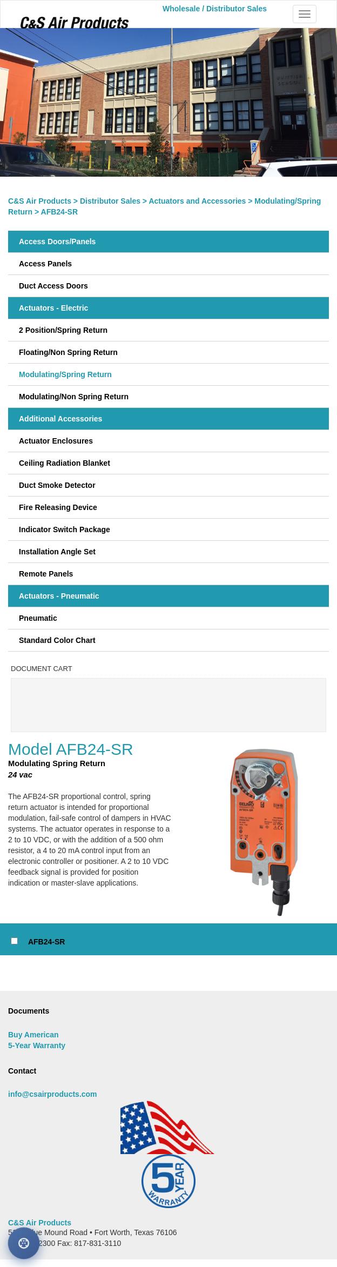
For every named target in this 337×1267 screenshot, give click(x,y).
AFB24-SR (46, 941)
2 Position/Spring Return (63, 330)
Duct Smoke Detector (57, 485)
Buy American (33, 1034)
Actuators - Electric (53, 308)
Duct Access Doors (53, 285)
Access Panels (45, 263)
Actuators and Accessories (197, 201)
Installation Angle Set (57, 551)
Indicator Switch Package (64, 529)
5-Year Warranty (36, 1045)
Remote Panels (46, 573)
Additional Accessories (60, 418)
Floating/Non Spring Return (68, 352)
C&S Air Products (39, 201)
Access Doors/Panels (57, 241)
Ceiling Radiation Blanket (64, 463)
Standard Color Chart (57, 640)
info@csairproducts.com (52, 1094)
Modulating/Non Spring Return (74, 396)
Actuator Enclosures (56, 441)
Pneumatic (38, 618)
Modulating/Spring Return (65, 374)
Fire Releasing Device (58, 507)
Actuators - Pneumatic (59, 596)
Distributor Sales (110, 201)
